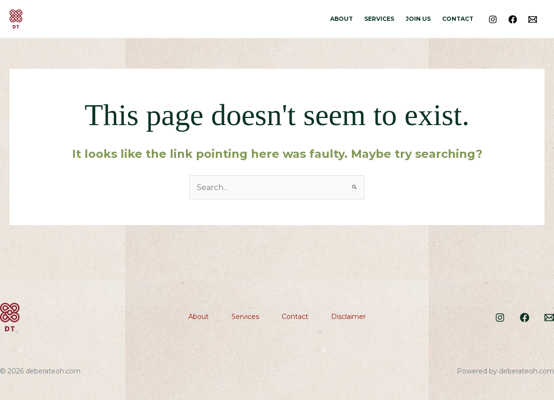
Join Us (418, 18)
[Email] (532, 19)
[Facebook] (512, 19)
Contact (457, 18)
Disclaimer (348, 316)
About (341, 18)
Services (379, 18)
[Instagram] (493, 19)
